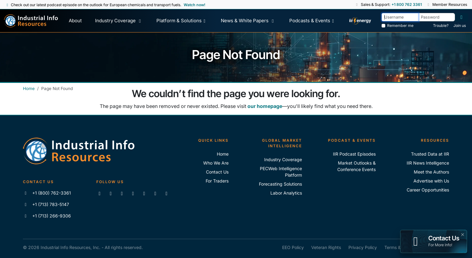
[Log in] (461, 17)
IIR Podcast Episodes (354, 154)
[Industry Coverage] (119, 21)
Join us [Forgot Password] (459, 25)
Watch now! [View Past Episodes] (194, 4)
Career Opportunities (428, 189)
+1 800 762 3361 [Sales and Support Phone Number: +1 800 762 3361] (406, 4)
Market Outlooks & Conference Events (356, 166)
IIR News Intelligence (428, 163)
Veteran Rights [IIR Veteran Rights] (326, 247)
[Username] (400, 17)
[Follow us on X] (122, 193)
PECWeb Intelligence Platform (281, 172)
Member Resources (447, 4)
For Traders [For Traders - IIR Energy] (217, 180)
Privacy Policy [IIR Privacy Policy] (362, 247)
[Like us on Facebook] (110, 193)
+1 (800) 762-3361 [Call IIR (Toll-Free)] (47, 193)
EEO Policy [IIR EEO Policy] (293, 247)
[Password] (436, 17)
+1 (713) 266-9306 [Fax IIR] (47, 215)
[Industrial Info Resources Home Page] (31, 21)
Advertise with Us (431, 180)
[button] (357, 4)
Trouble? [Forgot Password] (440, 25)
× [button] (463, 233)
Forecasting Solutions (280, 184)
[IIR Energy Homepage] (360, 21)
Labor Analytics (286, 193)
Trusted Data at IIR (430, 154)
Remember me (400, 25)
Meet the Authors (431, 171)
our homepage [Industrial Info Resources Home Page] (264, 106)
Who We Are (216, 163)
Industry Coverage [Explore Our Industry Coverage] (283, 159)
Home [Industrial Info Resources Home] (29, 88)
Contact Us (217, 171)
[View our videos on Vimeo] (144, 193)
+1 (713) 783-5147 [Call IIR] (46, 204)
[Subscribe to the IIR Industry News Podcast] (155, 193)
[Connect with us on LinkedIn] (99, 193)
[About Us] (75, 21)
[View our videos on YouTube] (133, 193)
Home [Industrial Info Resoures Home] (223, 154)
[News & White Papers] (248, 21)
